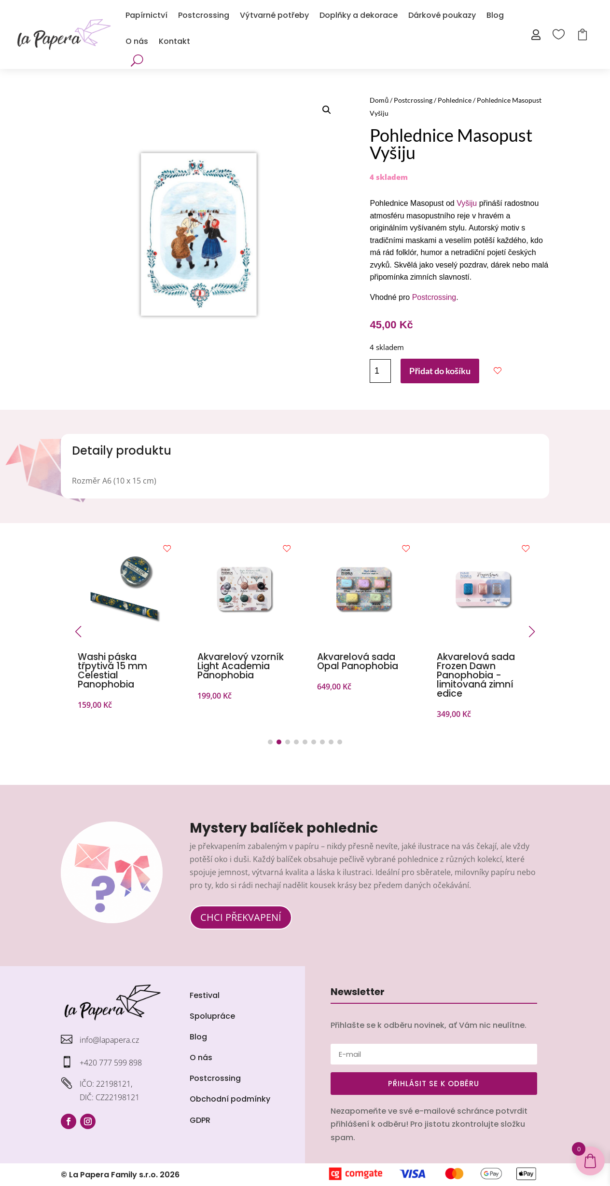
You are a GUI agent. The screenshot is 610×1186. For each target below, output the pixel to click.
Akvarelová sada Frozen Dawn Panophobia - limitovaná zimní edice (476, 675)
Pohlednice (454, 100)
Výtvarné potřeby (274, 15)
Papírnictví (146, 15)
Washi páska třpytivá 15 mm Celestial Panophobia (112, 670)
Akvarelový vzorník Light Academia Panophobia (240, 666)
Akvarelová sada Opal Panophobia (357, 661)
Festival (205, 995)
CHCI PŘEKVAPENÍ (240, 917)
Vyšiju (467, 203)
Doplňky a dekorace (358, 15)
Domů (379, 100)
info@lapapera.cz (109, 1040)
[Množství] (380, 371)
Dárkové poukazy (442, 15)
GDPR (200, 1120)
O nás (136, 41)
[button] (326, 110)
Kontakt (174, 41)
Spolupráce (212, 1016)
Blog (495, 15)
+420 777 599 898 (111, 1062)
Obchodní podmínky (230, 1099)
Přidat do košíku (440, 370)
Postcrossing (203, 15)
